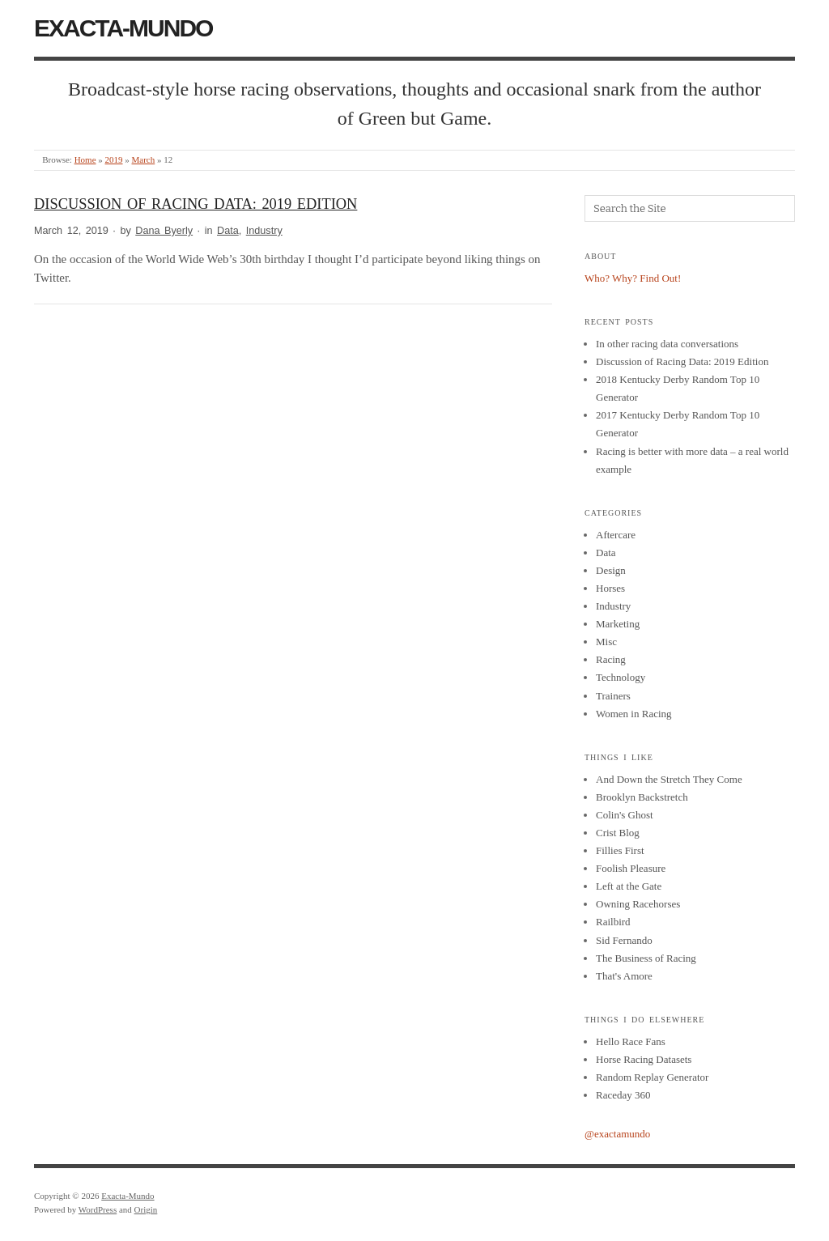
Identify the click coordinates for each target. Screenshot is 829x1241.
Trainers (613, 696)
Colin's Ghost (624, 815)
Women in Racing (634, 714)
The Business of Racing (646, 958)
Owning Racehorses (638, 904)
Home (85, 159)
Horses (610, 588)
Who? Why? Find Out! (633, 278)
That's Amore (624, 976)
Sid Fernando (624, 940)
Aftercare (616, 535)
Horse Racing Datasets (643, 1059)
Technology (620, 677)
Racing (611, 659)
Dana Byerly (164, 230)
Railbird (613, 922)
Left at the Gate (628, 886)
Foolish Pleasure (630, 868)
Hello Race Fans (630, 1041)
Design (611, 570)
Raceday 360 (623, 1095)
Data (228, 230)
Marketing (618, 624)
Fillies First (620, 850)
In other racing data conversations (667, 344)
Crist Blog (618, 833)
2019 (114, 159)
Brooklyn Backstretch (642, 797)
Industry (264, 230)
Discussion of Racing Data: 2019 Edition (195, 204)
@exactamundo (617, 1134)
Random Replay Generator (652, 1077)
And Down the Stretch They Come (669, 779)
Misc (606, 641)
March (143, 159)
